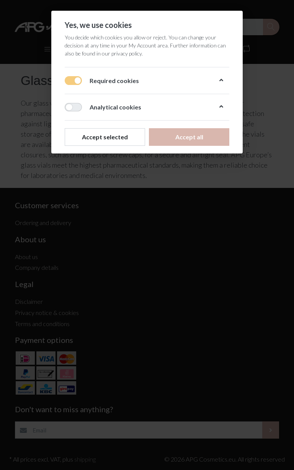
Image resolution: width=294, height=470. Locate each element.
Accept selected (105, 136)
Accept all (189, 136)
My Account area (148, 45)
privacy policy (126, 53)
